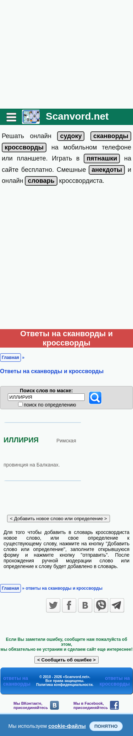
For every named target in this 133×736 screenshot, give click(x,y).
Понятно (106, 726)
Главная (10, 357)
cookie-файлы (67, 726)
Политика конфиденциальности (64, 685)
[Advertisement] (66, 54)
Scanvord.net (77, 116)
